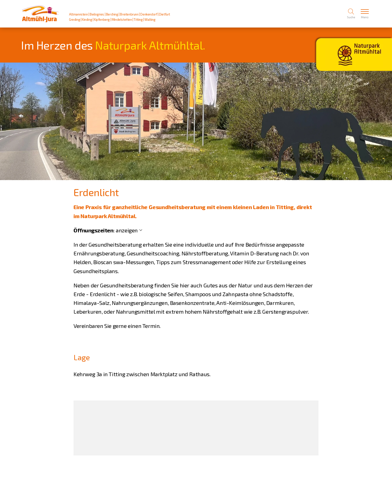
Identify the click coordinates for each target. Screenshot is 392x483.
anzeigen (127, 230)
